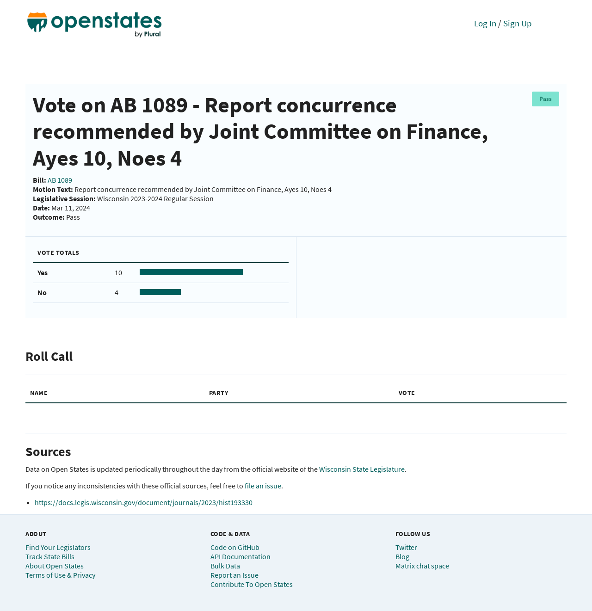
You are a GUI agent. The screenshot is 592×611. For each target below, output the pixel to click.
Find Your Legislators (58, 547)
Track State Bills (49, 556)
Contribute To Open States (251, 584)
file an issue (263, 485)
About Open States (54, 565)
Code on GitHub (234, 547)
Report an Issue (234, 575)
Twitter (406, 547)
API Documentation (240, 556)
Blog (402, 556)
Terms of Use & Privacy (60, 575)
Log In (485, 23)
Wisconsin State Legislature (362, 469)
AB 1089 (60, 180)
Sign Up (517, 23)
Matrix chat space (422, 565)
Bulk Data (225, 565)
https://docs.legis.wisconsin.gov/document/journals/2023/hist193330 (144, 502)
